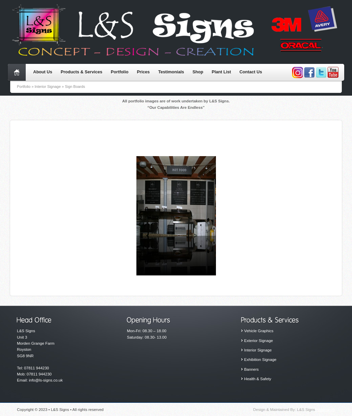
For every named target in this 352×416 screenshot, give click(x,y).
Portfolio (119, 72)
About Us (42, 72)
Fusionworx (325, 410)
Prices (143, 72)
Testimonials (171, 72)
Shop (198, 72)
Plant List (221, 72)
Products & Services (81, 72)
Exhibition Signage (260, 360)
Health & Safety (257, 379)
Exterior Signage (258, 341)
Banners (251, 369)
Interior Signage (257, 350)
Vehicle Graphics (258, 331)
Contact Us (250, 72)
